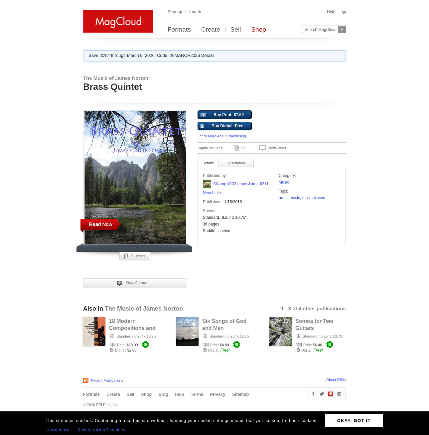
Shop (258, 30)
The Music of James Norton (144, 308)
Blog (163, 394)
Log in (195, 12)
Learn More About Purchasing (222, 136)
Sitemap (240, 394)
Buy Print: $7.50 (222, 115)
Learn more (57, 430)
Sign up (175, 12)
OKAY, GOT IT (354, 420)
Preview (134, 256)
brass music (289, 198)
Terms (197, 394)
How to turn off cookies (101, 430)
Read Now (100, 224)
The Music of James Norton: (116, 78)
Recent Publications (107, 380)
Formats (179, 30)
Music (284, 182)
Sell (235, 30)
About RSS (336, 379)
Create (210, 30)
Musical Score (314, 198)
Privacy (217, 394)
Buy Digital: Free (222, 126)
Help (331, 12)
